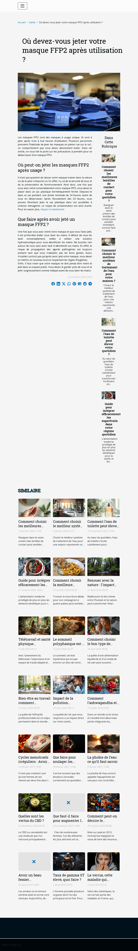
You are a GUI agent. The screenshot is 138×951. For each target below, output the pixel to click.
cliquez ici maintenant (52, 209)
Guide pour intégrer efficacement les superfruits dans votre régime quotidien (111, 419)
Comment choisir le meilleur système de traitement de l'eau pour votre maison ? (109, 265)
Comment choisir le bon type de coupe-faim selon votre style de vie (101, 646)
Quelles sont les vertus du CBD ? (31, 818)
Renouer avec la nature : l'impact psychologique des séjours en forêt (102, 587)
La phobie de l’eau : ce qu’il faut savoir (102, 759)
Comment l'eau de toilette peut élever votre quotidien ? (109, 342)
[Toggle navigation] (22, 5)
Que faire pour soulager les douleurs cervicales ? (69, 764)
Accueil (21, 22)
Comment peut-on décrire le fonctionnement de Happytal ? (103, 823)
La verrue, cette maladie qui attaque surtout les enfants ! (102, 882)
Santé (32, 22)
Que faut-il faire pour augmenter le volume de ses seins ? (68, 823)
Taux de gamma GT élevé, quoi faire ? (69, 877)
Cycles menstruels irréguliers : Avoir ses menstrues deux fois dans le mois (34, 764)
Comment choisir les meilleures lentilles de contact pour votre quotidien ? (109, 183)
